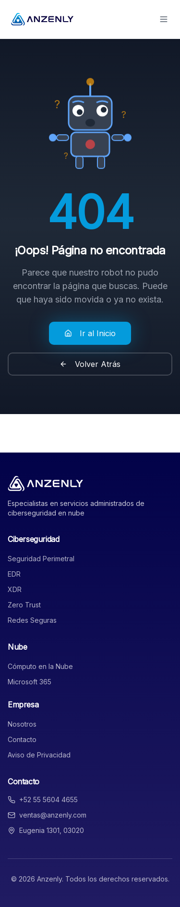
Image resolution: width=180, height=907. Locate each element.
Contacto (22, 739)
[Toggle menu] (163, 19)
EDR (14, 574)
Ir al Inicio (90, 333)
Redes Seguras (32, 620)
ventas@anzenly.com (52, 815)
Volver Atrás (90, 364)
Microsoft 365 (29, 682)
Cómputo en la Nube (40, 666)
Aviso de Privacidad (39, 755)
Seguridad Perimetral (41, 558)
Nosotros (22, 724)
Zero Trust (24, 605)
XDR (15, 589)
